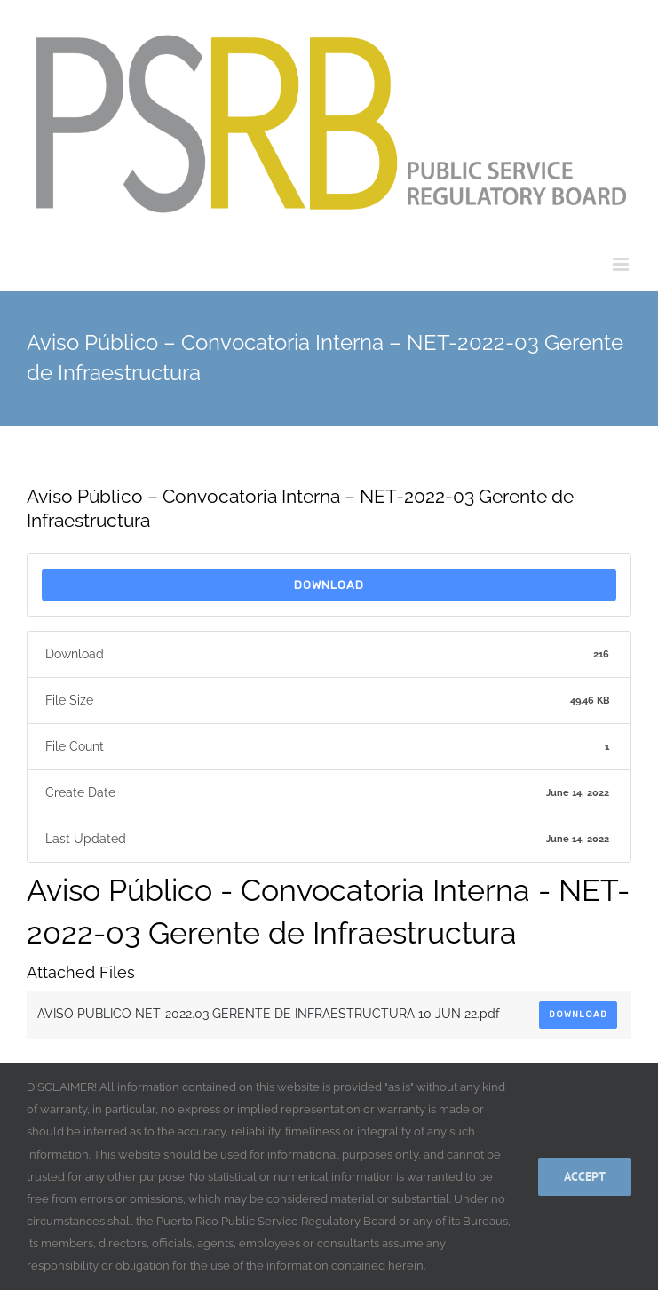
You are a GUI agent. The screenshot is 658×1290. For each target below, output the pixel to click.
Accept (585, 1176)
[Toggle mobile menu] (622, 264)
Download (329, 585)
